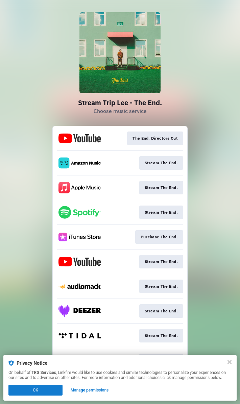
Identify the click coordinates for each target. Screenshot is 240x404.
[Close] (229, 362)
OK (35, 390)
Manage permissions (90, 390)
